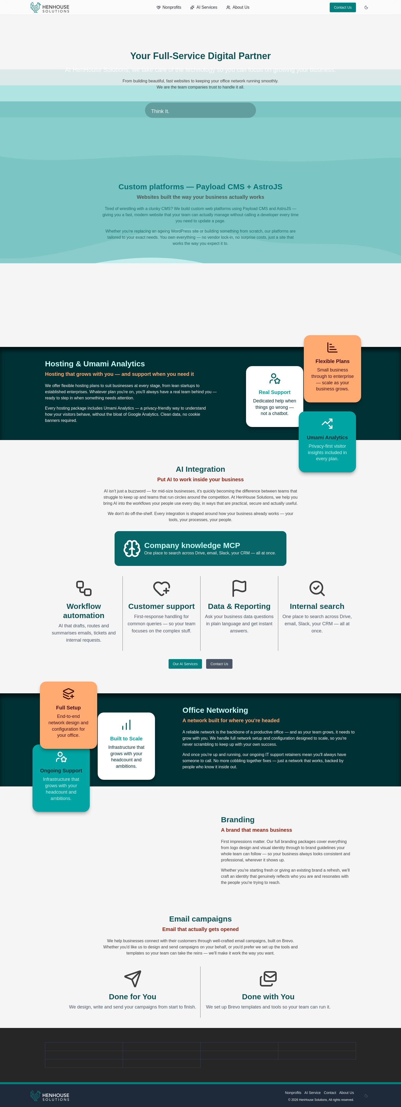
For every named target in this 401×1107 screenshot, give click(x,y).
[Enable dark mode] (366, 7)
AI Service (312, 1093)
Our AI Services (185, 664)
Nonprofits (169, 7)
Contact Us (343, 7)
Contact (330, 1093)
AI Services (203, 7)
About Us (237, 7)
